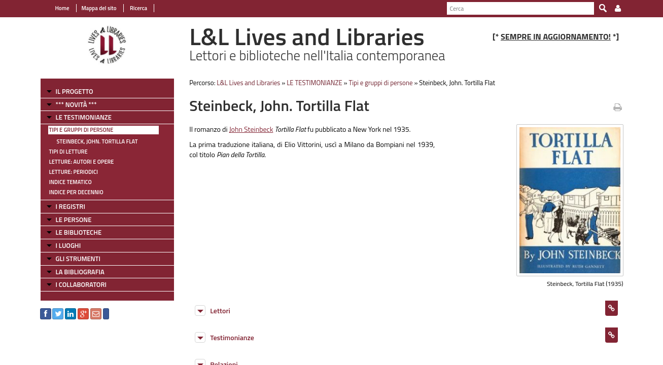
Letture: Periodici (73, 172)
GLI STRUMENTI (78, 258)
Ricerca (138, 8)
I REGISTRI (70, 206)
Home (62, 8)
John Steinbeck (251, 129)
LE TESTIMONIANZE (84, 117)
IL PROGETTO (74, 91)
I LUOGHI (68, 245)
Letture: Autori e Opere (81, 162)
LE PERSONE (74, 219)
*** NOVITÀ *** (76, 104)
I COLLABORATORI (81, 284)
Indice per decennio (76, 192)
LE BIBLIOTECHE (79, 232)
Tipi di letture (68, 152)
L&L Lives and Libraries (248, 83)
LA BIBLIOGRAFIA (80, 272)
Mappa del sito (99, 8)
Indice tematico (70, 182)
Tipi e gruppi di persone (81, 130)
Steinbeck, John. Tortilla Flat (97, 141)
